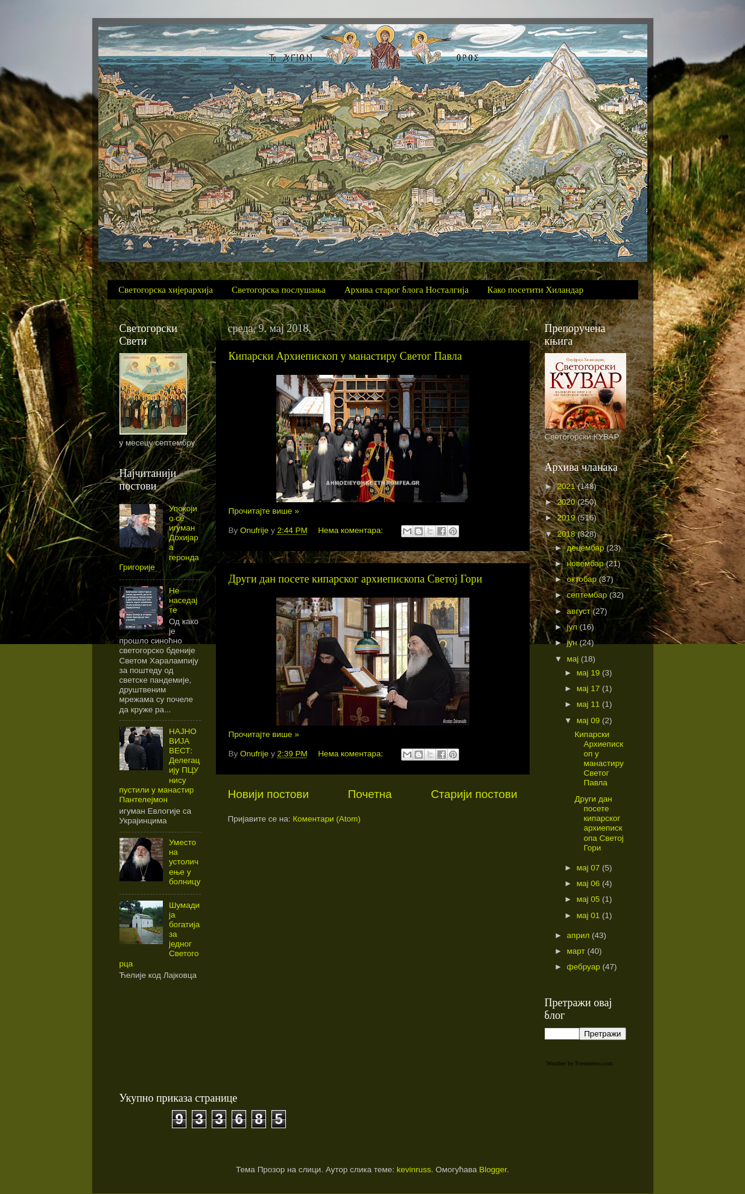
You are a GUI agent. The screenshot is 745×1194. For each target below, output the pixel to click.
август (580, 611)
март (577, 951)
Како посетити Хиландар (535, 290)
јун (573, 642)
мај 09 (589, 720)
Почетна (370, 794)
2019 (567, 517)
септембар (588, 594)
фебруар (585, 966)
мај (574, 658)
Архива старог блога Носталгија (406, 290)
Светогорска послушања (279, 290)
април (579, 935)
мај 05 (589, 899)
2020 (567, 501)
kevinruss (414, 1169)
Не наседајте (183, 600)
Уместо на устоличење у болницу (184, 862)
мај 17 (589, 688)
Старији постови (474, 794)
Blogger (493, 1169)
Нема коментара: (351, 530)
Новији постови (268, 794)
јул (573, 626)
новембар (586, 563)
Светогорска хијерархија (165, 290)
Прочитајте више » (264, 511)
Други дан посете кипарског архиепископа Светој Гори (356, 579)
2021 (567, 486)
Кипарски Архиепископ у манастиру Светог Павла (345, 356)
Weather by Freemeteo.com (580, 1063)
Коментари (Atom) (326, 818)
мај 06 (589, 883)
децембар (587, 547)
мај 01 (589, 915)
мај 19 (589, 672)
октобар (583, 579)
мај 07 (589, 867)
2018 (567, 533)
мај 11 (589, 704)
